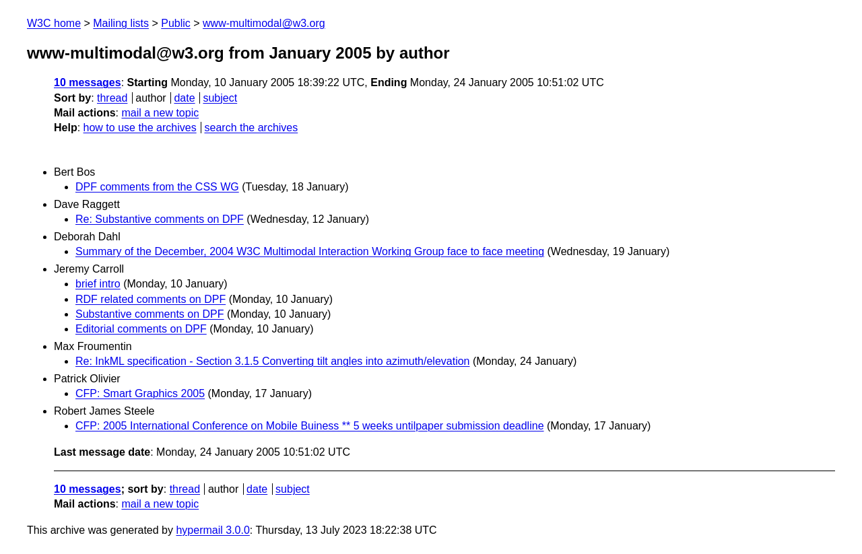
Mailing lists (121, 23)
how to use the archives (140, 127)
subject (220, 98)
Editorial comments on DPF (141, 329)
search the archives (251, 127)
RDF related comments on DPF (150, 299)
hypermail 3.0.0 (212, 530)
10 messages (87, 82)
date (184, 98)
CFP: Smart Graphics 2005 (140, 393)
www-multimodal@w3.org (264, 23)
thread (112, 98)
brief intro (98, 283)
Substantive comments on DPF (149, 314)
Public (176, 23)
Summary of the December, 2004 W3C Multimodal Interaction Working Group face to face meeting (309, 251)
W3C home (54, 23)
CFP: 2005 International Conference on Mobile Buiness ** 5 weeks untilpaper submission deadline (309, 425)
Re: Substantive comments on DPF (159, 219)
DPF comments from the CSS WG (157, 187)
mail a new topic (160, 112)
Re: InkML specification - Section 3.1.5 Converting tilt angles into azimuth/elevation (272, 361)
